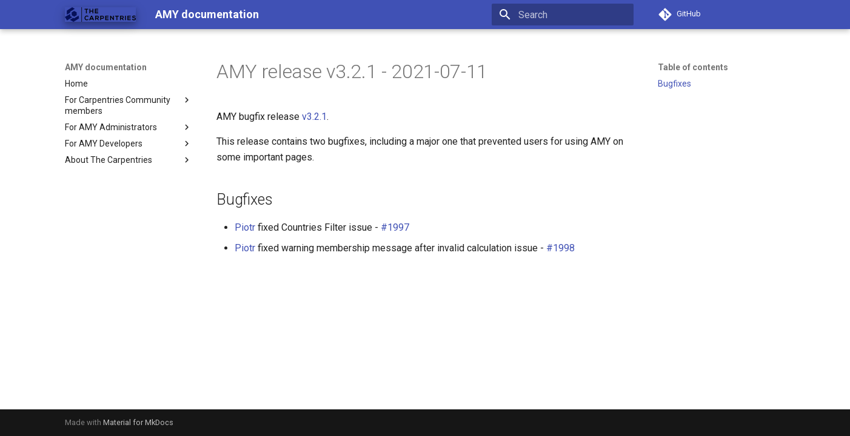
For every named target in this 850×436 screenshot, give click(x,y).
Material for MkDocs (138, 422)
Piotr (245, 227)
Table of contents (693, 67)
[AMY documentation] (100, 14)
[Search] (563, 14)
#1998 (560, 248)
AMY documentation (106, 67)
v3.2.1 (314, 116)
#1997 (395, 227)
